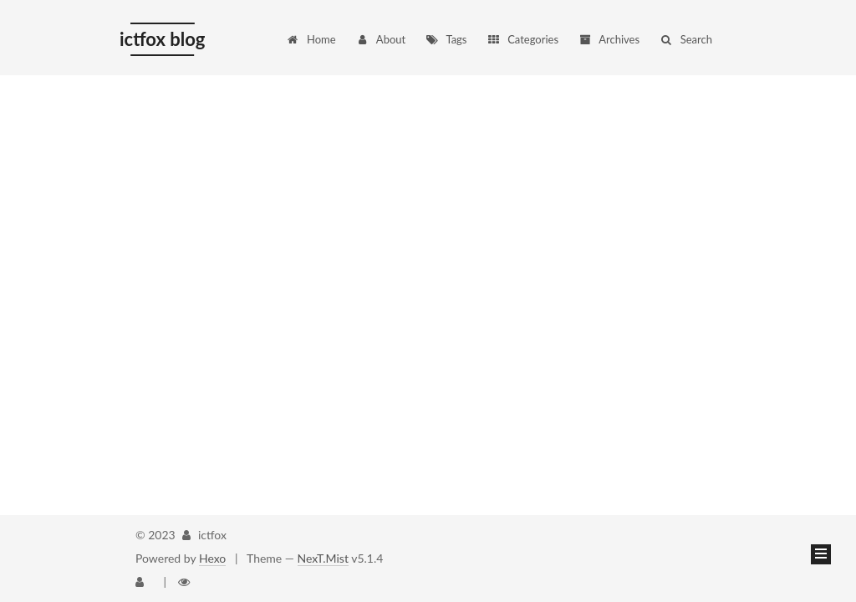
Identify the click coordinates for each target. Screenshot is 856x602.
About (380, 39)
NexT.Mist (323, 558)
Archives (608, 39)
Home (311, 39)
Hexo (212, 558)
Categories (522, 39)
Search (686, 39)
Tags (446, 39)
